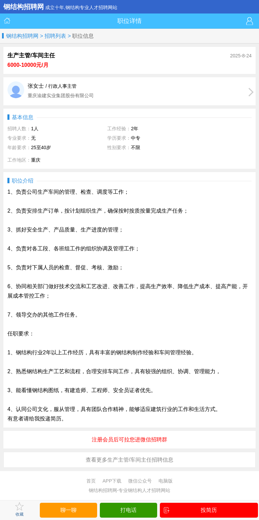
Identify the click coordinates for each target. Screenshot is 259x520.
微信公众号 (140, 481)
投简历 (190, 510)
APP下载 (112, 481)
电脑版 (166, 481)
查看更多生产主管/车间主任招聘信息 (129, 460)
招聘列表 (55, 36)
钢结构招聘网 (22, 36)
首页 (91, 481)
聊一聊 (68, 510)
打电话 (128, 510)
